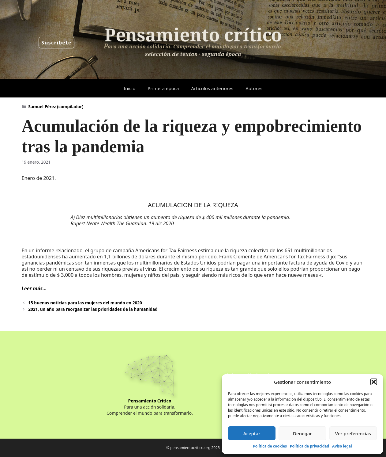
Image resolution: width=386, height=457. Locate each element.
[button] (374, 382)
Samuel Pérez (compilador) (55, 106)
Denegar (302, 433)
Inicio (129, 88)
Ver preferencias (353, 433)
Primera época (163, 88)
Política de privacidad (309, 446)
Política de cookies (270, 446)
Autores (253, 88)
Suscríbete (56, 42)
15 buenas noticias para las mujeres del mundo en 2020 (85, 303)
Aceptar (251, 433)
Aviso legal (342, 446)
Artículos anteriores (212, 88)
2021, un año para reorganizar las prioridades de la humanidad (92, 309)
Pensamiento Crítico (149, 401)
